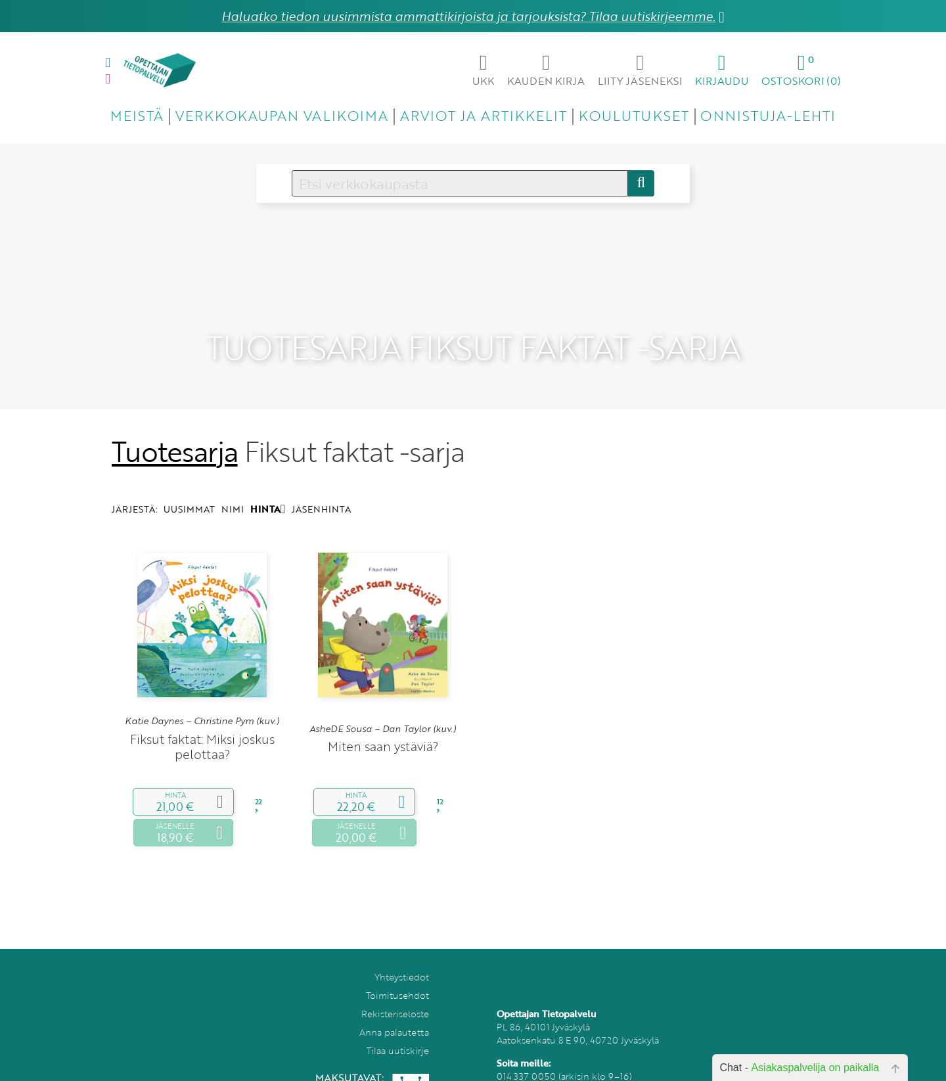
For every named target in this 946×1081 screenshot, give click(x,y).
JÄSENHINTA (321, 489)
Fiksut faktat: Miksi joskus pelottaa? (202, 726)
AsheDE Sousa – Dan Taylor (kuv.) (382, 708)
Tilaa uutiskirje (398, 1030)
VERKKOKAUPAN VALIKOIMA (281, 115)
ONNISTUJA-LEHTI (768, 115)
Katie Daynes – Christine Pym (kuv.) (202, 701)
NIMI (232, 489)
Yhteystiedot (401, 956)
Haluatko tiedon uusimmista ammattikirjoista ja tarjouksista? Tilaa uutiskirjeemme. (468, 16)
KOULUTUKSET (633, 115)
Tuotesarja (175, 431)
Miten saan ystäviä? (383, 726)
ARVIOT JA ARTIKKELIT (484, 115)
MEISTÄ (137, 115)
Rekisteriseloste (395, 993)
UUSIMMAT (189, 489)
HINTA (267, 489)
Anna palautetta (394, 1012)
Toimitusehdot (397, 975)
